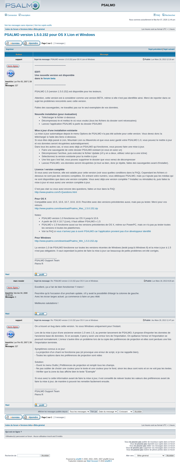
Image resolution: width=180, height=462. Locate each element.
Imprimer (10, 49)
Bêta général (39, 29)
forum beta (49, 78)
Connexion (11, 15)
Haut (7, 274)
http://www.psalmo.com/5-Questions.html (56, 192)
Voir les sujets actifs (43, 25)
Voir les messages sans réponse (18, 25)
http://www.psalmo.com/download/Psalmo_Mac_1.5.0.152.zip (66, 208)
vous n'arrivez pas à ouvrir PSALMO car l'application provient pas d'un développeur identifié (103, 231)
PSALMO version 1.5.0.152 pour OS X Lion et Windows (49, 35)
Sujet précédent (155, 49)
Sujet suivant (168, 49)
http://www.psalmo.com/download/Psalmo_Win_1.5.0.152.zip (66, 241)
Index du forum (11, 29)
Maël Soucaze (92, 461)
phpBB (78, 459)
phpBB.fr (108, 461)
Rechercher (168, 15)
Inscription (24, 15)
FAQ (157, 15)
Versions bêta (26, 29)
